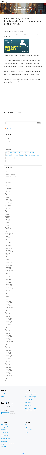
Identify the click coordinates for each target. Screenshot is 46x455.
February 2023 (8, 200)
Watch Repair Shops (28, 400)
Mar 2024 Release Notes (10, 173)
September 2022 (9, 207)
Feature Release (17, 26)
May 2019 (7, 258)
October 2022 (8, 205)
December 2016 (8, 302)
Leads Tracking (3, 440)
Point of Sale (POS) (4, 426)
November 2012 (8, 372)
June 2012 (7, 380)
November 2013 (8, 356)
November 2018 (8, 267)
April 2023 (7, 197)
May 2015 (7, 330)
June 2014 (7, 346)
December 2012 (8, 370)
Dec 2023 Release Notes (10, 176)
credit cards (26, 152)
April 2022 (7, 214)
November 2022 (8, 203)
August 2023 (8, 191)
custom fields (25, 158)
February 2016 (8, 318)
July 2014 (7, 344)
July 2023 (7, 193)
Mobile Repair (3, 446)
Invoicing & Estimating (5, 435)
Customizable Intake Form (5, 433)
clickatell (28, 155)
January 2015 (8, 335)
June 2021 (7, 219)
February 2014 (8, 352)
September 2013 (9, 360)
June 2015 (7, 329)
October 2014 (8, 339)
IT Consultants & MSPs (29, 394)
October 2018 (8, 268)
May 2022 (7, 213)
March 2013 (8, 367)
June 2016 (7, 312)
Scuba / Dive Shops (28, 402)
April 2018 (7, 278)
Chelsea (6, 26)
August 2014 (8, 343)
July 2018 (7, 273)
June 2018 (7, 275)
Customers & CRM (4, 429)
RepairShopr (3, 393)
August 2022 (8, 208)
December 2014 (8, 336)
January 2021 (8, 227)
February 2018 (8, 281)
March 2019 (8, 261)
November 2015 (8, 322)
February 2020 (8, 244)
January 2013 (8, 369)
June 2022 (7, 211)
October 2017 (8, 287)
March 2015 (8, 333)
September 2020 (9, 233)
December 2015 (8, 321)
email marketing (16, 155)
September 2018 (9, 270)
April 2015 (7, 332)
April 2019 (7, 259)
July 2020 (7, 236)
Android (18, 160)
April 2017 (7, 296)
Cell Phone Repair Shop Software (30, 396)
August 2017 (8, 290)
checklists (14, 160)
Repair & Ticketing (4, 424)
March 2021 (8, 224)
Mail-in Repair (3, 444)
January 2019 (8, 264)
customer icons (25, 160)
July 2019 (7, 254)
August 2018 (8, 271)
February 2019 (8, 262)
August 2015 (8, 326)
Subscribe (8, 128)
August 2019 (8, 253)
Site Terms (26, 427)
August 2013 (8, 361)
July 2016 (7, 310)
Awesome (10, 152)
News (6, 140)
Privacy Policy (27, 426)
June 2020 (7, 237)
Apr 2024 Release (9, 171)
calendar (32, 152)
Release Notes (8, 141)
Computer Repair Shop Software (30, 393)
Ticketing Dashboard (4, 432)
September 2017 (9, 288)
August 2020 (8, 234)
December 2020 (8, 228)
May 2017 (7, 295)
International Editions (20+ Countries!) (7, 443)
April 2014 (7, 349)
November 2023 (8, 188)
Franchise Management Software (30, 397)
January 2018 (8, 282)
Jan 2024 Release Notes (10, 174)
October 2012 (8, 373)
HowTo (7, 138)
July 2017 (7, 292)
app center (21, 152)
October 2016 (8, 305)
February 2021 (8, 225)
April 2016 (7, 315)
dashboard (33, 155)
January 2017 (8, 301)
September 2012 (9, 375)
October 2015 (8, 324)
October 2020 (8, 231)
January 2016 (8, 319)
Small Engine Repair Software (30, 407)
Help (25, 424)
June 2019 (7, 256)
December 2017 (8, 284)
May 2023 (7, 196)
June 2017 (7, 293)
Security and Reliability (28, 429)
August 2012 (8, 377)
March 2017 (8, 298)
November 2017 (8, 285)
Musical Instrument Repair (29, 404)
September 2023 (9, 190)
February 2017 (8, 299)
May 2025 (7, 185)
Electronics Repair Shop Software (30, 408)
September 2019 (9, 251)
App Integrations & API (5, 441)
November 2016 (8, 304)
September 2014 (9, 341)
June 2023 (7, 194)
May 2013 (7, 364)
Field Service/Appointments (5, 438)
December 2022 (8, 202)
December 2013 (8, 355)
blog (38, 155)
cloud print (8, 160)
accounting (32, 158)
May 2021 (7, 220)
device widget (8, 155)
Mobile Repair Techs (28, 405)
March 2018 (8, 279)
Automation (22, 155)
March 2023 (8, 199)
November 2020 (8, 230)
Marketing (2, 437)
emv (6, 152)
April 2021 (7, 222)
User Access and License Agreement (31, 433)
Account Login (27, 430)
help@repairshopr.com (5, 412)
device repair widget (10, 158)
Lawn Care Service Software (30, 410)
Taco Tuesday (8, 143)
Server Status (27, 432)
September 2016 (9, 307)
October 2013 (8, 358)
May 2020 (7, 239)
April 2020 (7, 241)
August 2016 (8, 309)
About (2, 413)
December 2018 (8, 265)
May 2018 (7, 276)
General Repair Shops (28, 399)
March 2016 (8, 316)
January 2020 (8, 245)
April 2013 (7, 366)
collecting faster (18, 158)
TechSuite (2, 396)
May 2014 (7, 347)
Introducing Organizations (11, 170)
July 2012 (7, 378)
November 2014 (8, 338)
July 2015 (7, 327)
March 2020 (8, 242)
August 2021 (8, 216)
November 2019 (8, 248)
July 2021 (7, 217)
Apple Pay (15, 152)
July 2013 (7, 363)
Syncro (2, 394)
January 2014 (8, 353)
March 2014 (8, 350)
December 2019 (8, 247)
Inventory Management (5, 427)
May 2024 (7, 186)
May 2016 (7, 313)
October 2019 (8, 250)
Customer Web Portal (4, 430)
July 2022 (7, 210)
